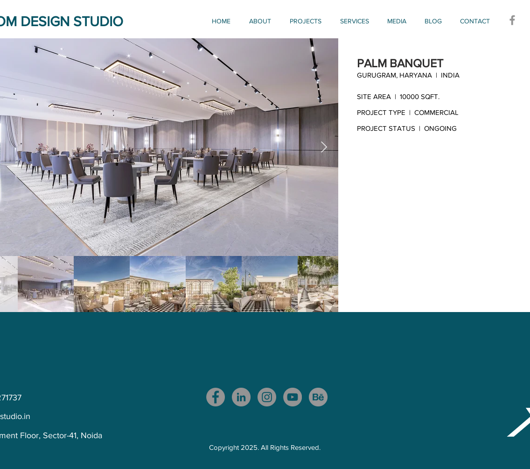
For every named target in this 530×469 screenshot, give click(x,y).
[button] (308, 21)
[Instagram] (267, 397)
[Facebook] (512, 20)
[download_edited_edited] (318, 397)
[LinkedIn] (241, 397)
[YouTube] (292, 397)
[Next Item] (324, 147)
